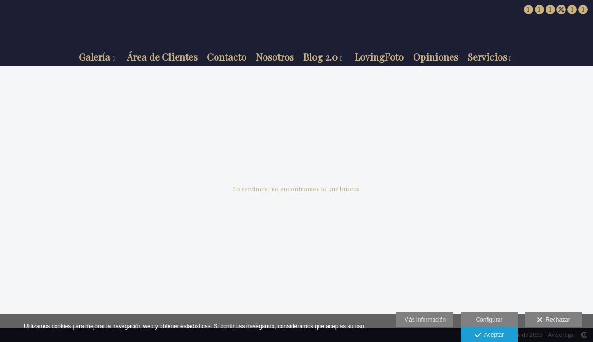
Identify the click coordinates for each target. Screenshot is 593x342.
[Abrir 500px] (528, 9)
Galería (94, 57)
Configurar (489, 319)
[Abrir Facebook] (539, 9)
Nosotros (275, 57)
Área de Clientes (162, 57)
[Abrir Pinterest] (572, 9)
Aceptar (489, 335)
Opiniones (435, 57)
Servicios (487, 57)
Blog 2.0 (320, 57)
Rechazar (553, 320)
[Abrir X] (561, 9)
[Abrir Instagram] (550, 9)
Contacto (226, 57)
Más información (425, 319)
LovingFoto (379, 57)
